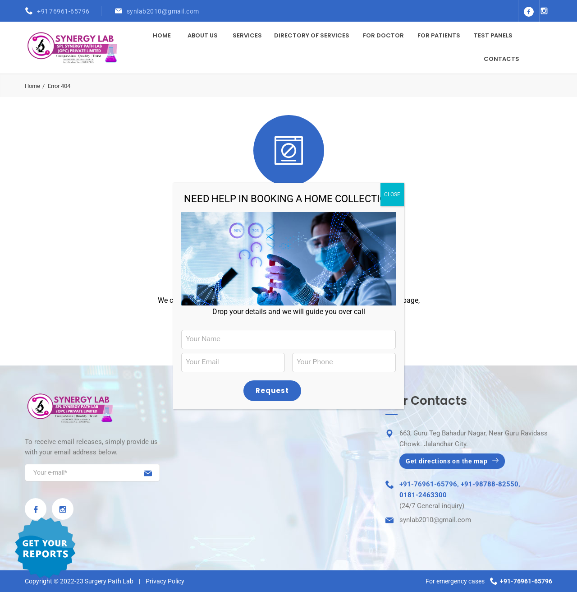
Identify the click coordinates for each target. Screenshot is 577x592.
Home (162, 35)
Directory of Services (311, 35)
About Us (203, 35)
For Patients (438, 35)
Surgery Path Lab (109, 581)
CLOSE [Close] (392, 194)
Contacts (501, 59)
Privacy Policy (165, 581)
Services (247, 35)
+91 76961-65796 (63, 11)
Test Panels (493, 35)
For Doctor (383, 35)
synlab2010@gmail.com (163, 11)
